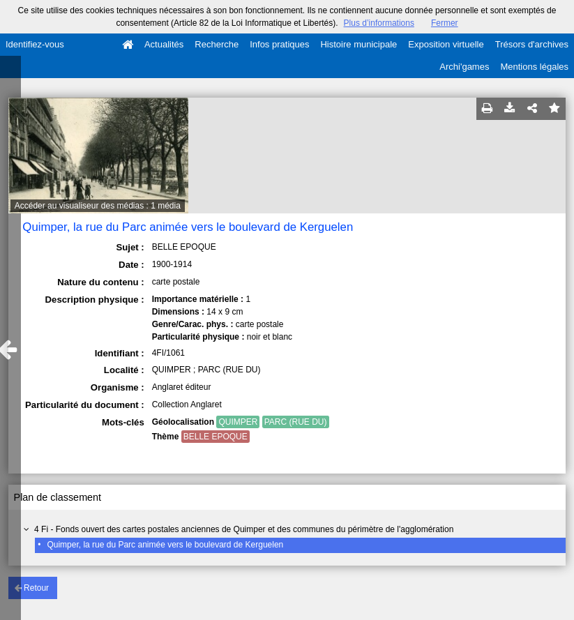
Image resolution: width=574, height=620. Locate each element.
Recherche (217, 44)
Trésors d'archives (531, 44)
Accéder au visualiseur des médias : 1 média (98, 206)
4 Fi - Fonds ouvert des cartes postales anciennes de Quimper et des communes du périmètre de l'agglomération (243, 529)
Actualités (163, 44)
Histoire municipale (358, 44)
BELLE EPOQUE (215, 436)
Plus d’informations (379, 23)
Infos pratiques (279, 44)
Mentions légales (534, 66)
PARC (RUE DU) (295, 422)
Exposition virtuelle (445, 44)
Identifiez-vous (35, 44)
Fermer (444, 23)
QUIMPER (237, 422)
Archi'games (464, 66)
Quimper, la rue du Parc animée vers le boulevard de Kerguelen (165, 545)
